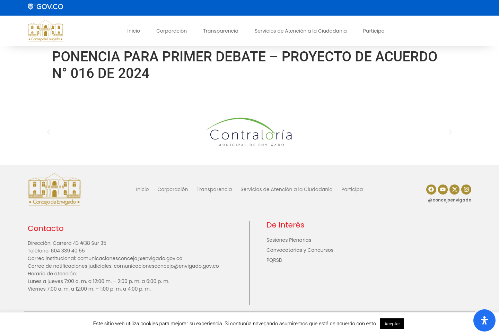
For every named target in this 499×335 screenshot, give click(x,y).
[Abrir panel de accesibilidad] (484, 320)
